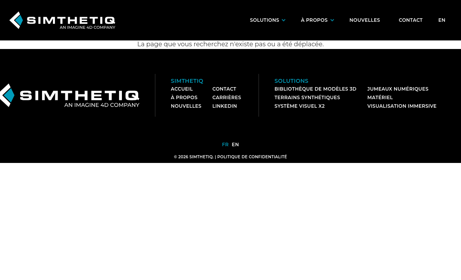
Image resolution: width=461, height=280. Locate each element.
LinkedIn (224, 106)
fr (225, 144)
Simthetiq (187, 80)
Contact (410, 20)
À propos (314, 20)
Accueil (182, 89)
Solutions (264, 20)
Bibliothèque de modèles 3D (315, 89)
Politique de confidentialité (252, 156)
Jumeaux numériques (398, 89)
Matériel (380, 97)
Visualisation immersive (402, 106)
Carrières (226, 97)
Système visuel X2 (299, 106)
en (441, 20)
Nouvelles (365, 20)
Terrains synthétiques (307, 97)
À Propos (184, 97)
